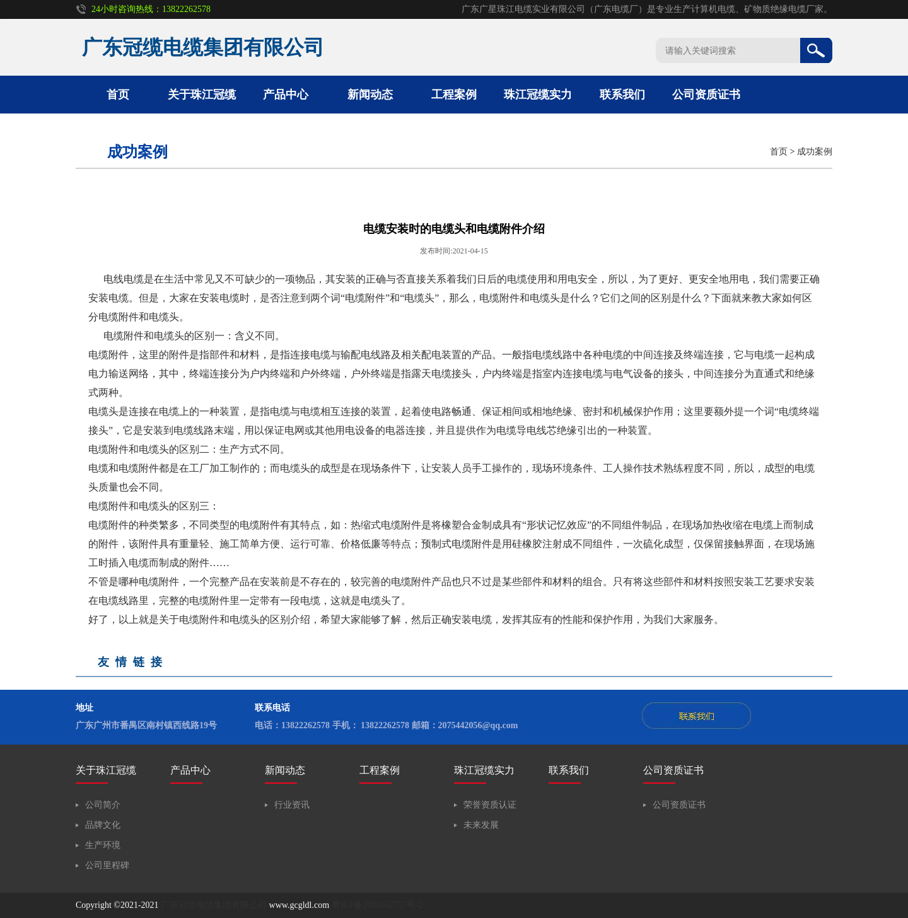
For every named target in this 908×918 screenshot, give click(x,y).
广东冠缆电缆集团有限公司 (214, 905)
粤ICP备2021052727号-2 (377, 905)
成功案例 (814, 151)
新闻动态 (370, 94)
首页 (118, 94)
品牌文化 (102, 825)
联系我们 (622, 94)
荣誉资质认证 (489, 805)
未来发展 (481, 825)
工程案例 (454, 94)
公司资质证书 (706, 94)
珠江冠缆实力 (538, 94)
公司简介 (102, 805)
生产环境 (102, 845)
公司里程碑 (107, 865)
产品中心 (285, 94)
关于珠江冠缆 (202, 94)
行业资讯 (292, 805)
